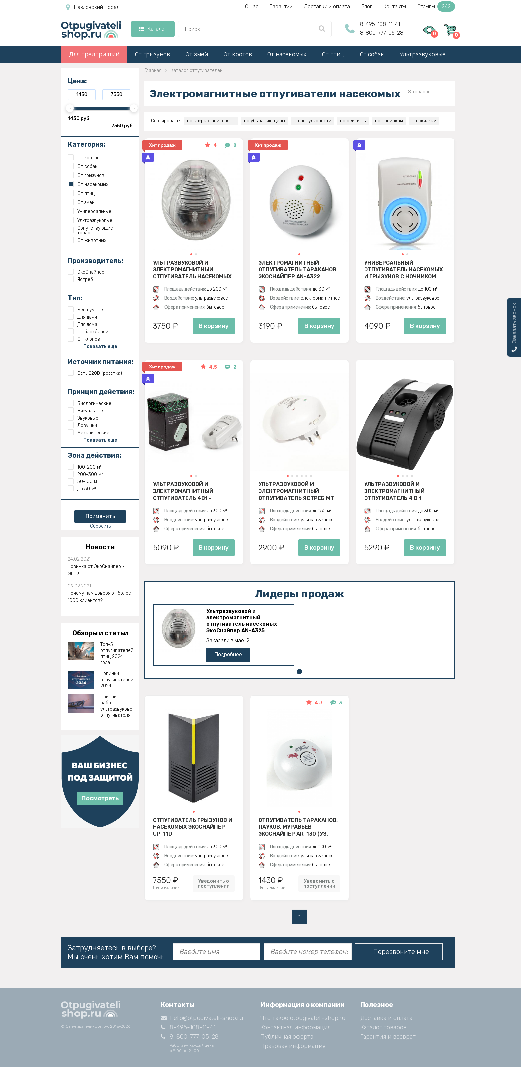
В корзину (214, 326)
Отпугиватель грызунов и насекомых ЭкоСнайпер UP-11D (192, 827)
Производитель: (95, 260)
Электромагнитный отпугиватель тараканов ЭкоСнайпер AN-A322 (297, 269)
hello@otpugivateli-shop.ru (202, 1018)
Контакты (394, 6)
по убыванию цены (264, 121)
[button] (191, 254)
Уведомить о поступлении (214, 883)
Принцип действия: (101, 391)
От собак (372, 54)
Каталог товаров (383, 1027)
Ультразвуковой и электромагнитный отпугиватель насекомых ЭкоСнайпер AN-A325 (192, 269)
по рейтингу (353, 121)
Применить (100, 516)
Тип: (75, 298)
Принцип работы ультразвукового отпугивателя (116, 706)
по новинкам (389, 121)
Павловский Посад (93, 7)
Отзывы (436, 6)
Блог (366, 6)
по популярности (312, 121)
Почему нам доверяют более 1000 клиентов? (99, 596)
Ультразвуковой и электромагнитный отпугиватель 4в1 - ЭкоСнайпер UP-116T (183, 491)
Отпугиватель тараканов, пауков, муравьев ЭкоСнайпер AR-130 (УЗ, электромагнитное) (298, 827)
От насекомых (286, 54)
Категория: (87, 144)
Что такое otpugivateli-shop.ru (302, 1018)
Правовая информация (292, 1046)
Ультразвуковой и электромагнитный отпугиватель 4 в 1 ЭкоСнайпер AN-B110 (394, 491)
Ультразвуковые (423, 54)
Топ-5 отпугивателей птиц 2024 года (116, 654)
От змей (197, 54)
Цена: (77, 81)
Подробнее (228, 654)
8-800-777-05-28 (381, 33)
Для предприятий (94, 54)
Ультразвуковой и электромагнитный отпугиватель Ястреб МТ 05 (296, 491)
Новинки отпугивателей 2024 (116, 679)
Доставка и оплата (386, 1018)
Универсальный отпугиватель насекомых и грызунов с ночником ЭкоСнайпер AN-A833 (403, 269)
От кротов (238, 54)
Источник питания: (101, 361)
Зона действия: (94, 455)
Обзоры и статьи (100, 633)
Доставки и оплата (327, 6)
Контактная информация (295, 1027)
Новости (100, 547)
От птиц (333, 54)
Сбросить (100, 526)
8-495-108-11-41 (380, 24)
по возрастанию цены (211, 121)
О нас (252, 6)
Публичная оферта (286, 1037)
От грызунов (152, 54)
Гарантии (281, 6)
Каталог (152, 29)
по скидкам (424, 121)
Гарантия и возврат (388, 1037)
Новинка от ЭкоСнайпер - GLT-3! (96, 570)
